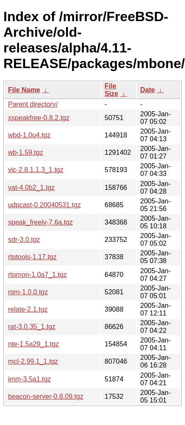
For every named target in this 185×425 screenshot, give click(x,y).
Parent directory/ (33, 104)
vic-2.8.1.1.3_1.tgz (36, 169)
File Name (24, 89)
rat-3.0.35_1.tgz (31, 326)
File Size (111, 89)
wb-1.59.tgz (25, 152)
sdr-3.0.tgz (24, 239)
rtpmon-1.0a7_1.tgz (37, 274)
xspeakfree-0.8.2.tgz (38, 117)
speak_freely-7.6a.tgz (40, 222)
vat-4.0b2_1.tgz (31, 187)
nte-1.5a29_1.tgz (33, 344)
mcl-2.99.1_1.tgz (33, 361)
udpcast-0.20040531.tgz (44, 204)
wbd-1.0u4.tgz (29, 135)
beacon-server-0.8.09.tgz (45, 396)
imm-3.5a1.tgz (29, 379)
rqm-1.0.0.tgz (28, 292)
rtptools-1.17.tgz (32, 256)
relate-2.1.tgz (27, 309)
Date (147, 89)
